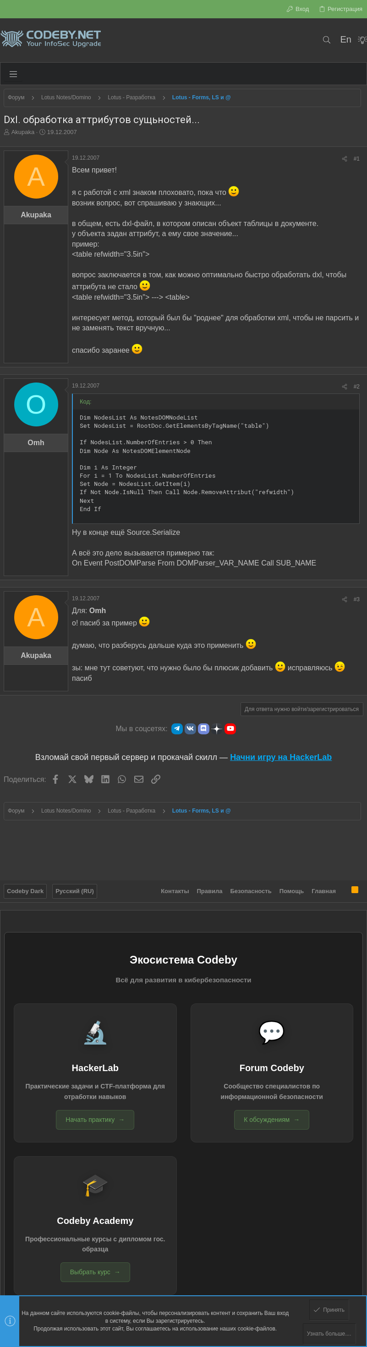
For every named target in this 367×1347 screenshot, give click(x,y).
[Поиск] (327, 40)
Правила (210, 889)
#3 (357, 599)
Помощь (291, 889)
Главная (324, 889)
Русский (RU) (74, 889)
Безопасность (251, 889)
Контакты (175, 889)
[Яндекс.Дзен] (216, 728)
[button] (13, 73)
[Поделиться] (345, 159)
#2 (357, 386)
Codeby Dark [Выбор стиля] (25, 889)
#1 (357, 159)
